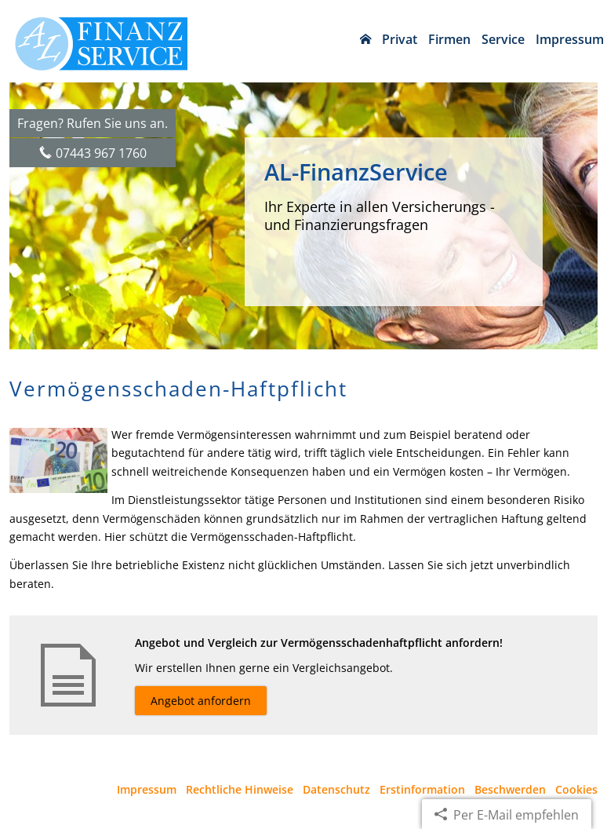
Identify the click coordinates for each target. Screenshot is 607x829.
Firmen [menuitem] (449, 39)
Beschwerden (510, 789)
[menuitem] (365, 39)
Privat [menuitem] (399, 39)
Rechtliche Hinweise (239, 789)
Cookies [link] (576, 789)
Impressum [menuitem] (570, 39)
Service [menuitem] (503, 39)
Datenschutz (336, 789)
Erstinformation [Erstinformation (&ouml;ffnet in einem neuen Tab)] (422, 789)
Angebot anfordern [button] (201, 700)
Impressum (146, 789)
